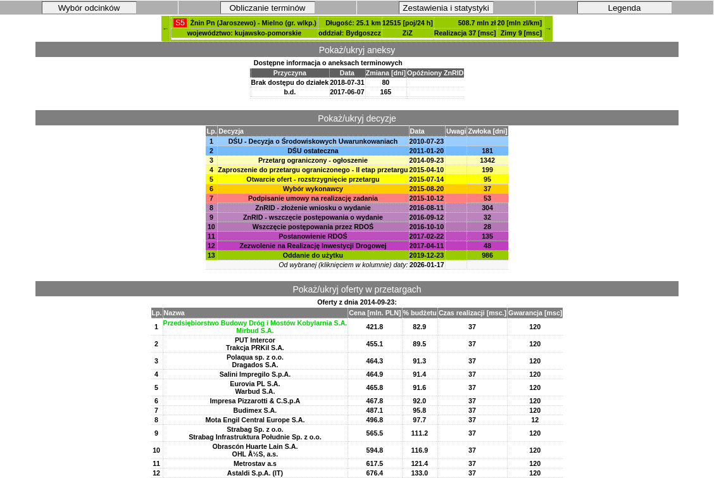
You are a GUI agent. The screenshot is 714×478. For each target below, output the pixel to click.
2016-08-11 (427, 207)
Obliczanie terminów (268, 8)
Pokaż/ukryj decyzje (357, 118)
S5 (180, 22)
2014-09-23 (427, 160)
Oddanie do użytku (313, 255)
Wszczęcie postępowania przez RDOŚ (313, 226)
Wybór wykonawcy (313, 188)
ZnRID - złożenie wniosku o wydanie (312, 207)
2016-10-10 (427, 226)
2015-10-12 (427, 198)
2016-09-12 (427, 217)
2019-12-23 (427, 255)
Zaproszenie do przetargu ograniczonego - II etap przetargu (313, 169)
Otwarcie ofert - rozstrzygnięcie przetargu (312, 179)
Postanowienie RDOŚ (313, 236)
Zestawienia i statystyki (446, 8)
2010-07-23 (427, 141)
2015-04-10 (427, 169)
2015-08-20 (427, 188)
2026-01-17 (427, 264)
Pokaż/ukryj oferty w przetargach (356, 289)
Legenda (624, 8)
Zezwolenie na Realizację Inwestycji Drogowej (312, 245)
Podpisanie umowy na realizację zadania (313, 198)
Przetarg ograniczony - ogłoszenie (313, 160)
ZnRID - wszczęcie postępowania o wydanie (313, 217)
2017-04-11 (427, 245)
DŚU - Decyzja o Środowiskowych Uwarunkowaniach (313, 141)
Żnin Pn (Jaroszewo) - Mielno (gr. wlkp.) (253, 23)
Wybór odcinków (89, 8)
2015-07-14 (427, 179)
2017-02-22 (427, 236)
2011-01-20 (427, 150)
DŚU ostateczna (313, 150)
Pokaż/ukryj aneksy (357, 50)
